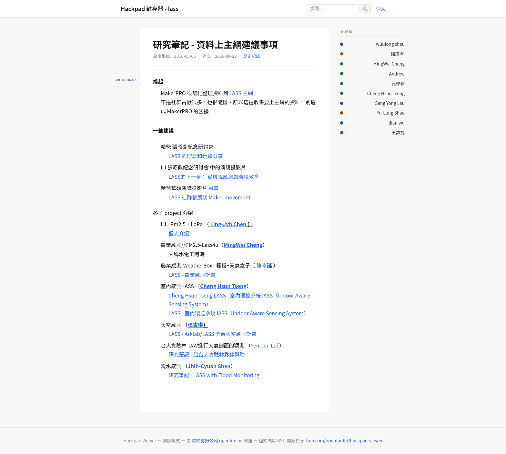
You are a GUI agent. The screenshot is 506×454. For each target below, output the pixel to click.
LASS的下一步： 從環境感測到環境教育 (213, 176)
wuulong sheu (390, 44)
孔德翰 (398, 83)
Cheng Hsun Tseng (190, 295)
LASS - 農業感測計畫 (192, 274)
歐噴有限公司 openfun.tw (217, 440)
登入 (380, 8)
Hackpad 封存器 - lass (149, 9)
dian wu (397, 122)
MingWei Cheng (389, 63)
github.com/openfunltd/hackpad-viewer (342, 440)
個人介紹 (178, 233)
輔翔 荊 (397, 54)
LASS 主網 (241, 93)
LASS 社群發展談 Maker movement (209, 197)
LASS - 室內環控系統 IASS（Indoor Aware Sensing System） (238, 313)
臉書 (213, 188)
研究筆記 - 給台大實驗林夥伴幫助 (206, 354)
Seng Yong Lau (390, 103)
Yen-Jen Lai (264, 345)
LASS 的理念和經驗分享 (195, 156)
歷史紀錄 (251, 56)
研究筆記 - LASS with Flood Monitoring (213, 375)
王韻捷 (398, 132)
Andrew (397, 73)
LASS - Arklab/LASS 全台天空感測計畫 (212, 334)
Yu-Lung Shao (391, 112)
